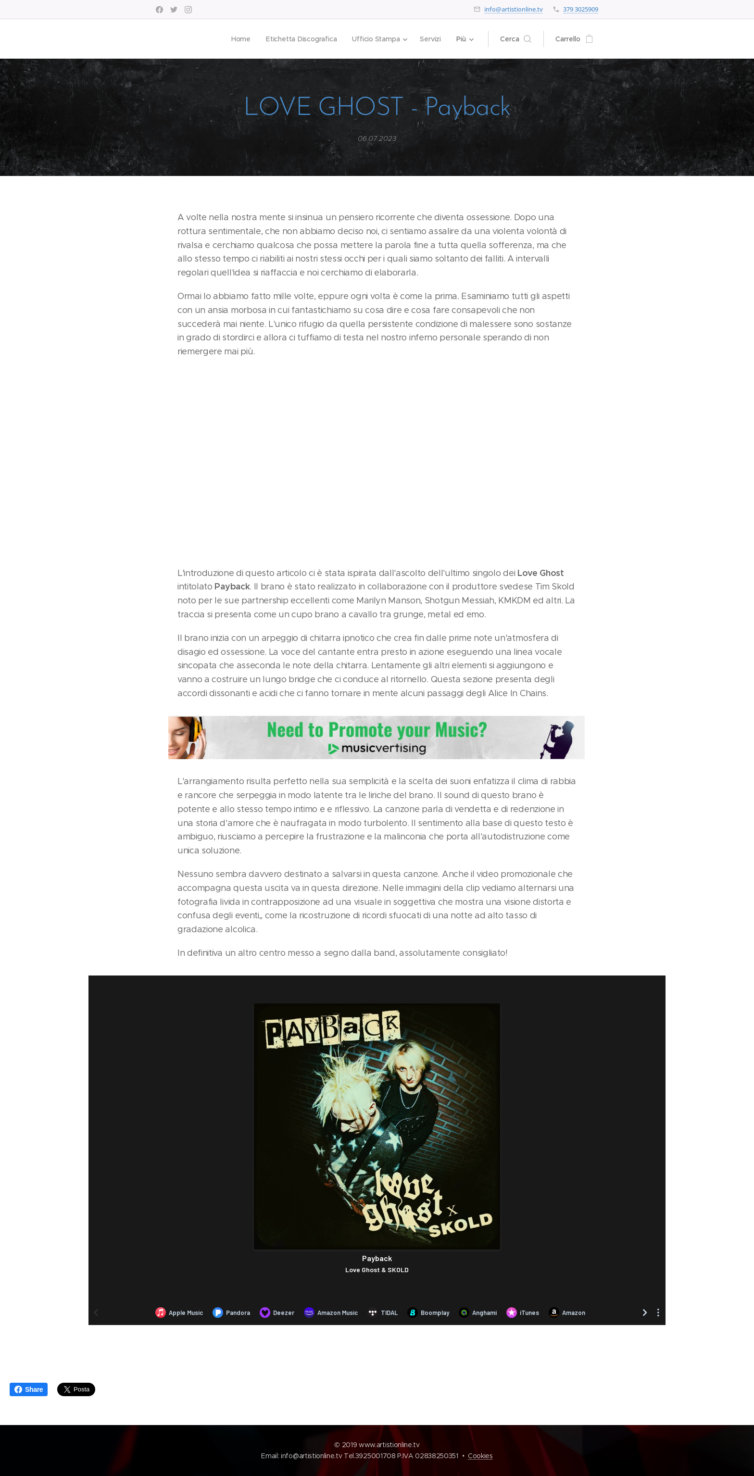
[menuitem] (240, 39)
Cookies (480, 1455)
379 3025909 (580, 9)
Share (28, 1389)
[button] (515, 39)
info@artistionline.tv (513, 9)
